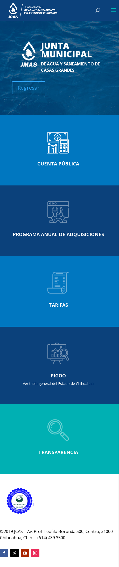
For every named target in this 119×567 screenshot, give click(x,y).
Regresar (29, 87)
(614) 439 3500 (51, 538)
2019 (8, 531)
